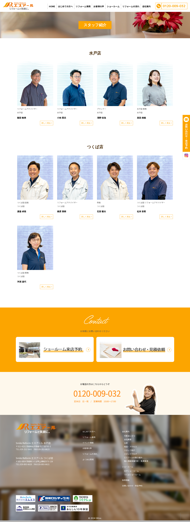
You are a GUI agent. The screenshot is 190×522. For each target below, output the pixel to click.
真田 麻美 (141, 117)
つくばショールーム (132, 474)
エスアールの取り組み (133, 457)
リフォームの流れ (130, 6)
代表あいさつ (129, 436)
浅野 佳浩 (101, 117)
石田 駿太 (101, 211)
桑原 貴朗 (61, 211)
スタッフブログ (130, 454)
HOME (52, 6)
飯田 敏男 (21, 117)
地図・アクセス (130, 446)
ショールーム (113, 6)
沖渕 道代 (21, 281)
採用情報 (125, 480)
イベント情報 (88, 442)
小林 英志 (61, 117)
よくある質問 (88, 459)
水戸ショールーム (131, 471)
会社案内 (146, 6)
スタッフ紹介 (129, 450)
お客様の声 (98, 6)
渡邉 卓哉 (21, 211)
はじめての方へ (65, 6)
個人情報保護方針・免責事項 (136, 461)
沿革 (126, 443)
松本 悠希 (141, 211)
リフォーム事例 (83, 6)
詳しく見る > (46, 123)
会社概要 (127, 439)
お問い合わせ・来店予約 (132, 485)
